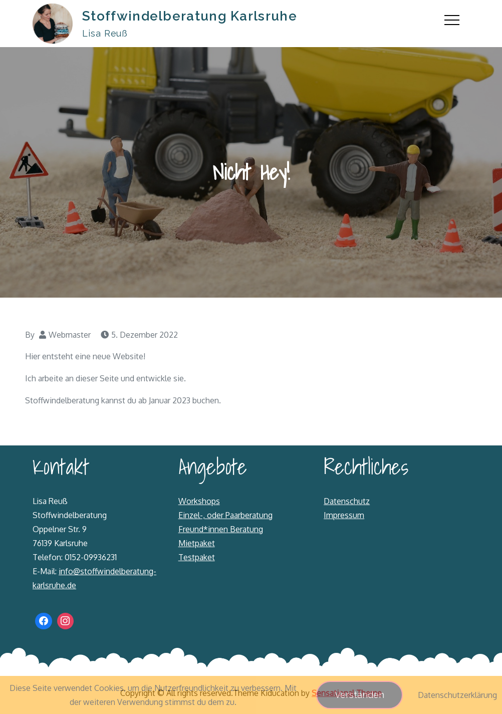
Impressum (344, 515)
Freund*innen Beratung (220, 529)
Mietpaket (196, 543)
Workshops (199, 501)
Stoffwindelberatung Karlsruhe (189, 16)
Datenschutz (347, 501)
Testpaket (196, 557)
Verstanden (359, 694)
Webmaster (70, 335)
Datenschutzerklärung (457, 695)
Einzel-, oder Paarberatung (225, 515)
